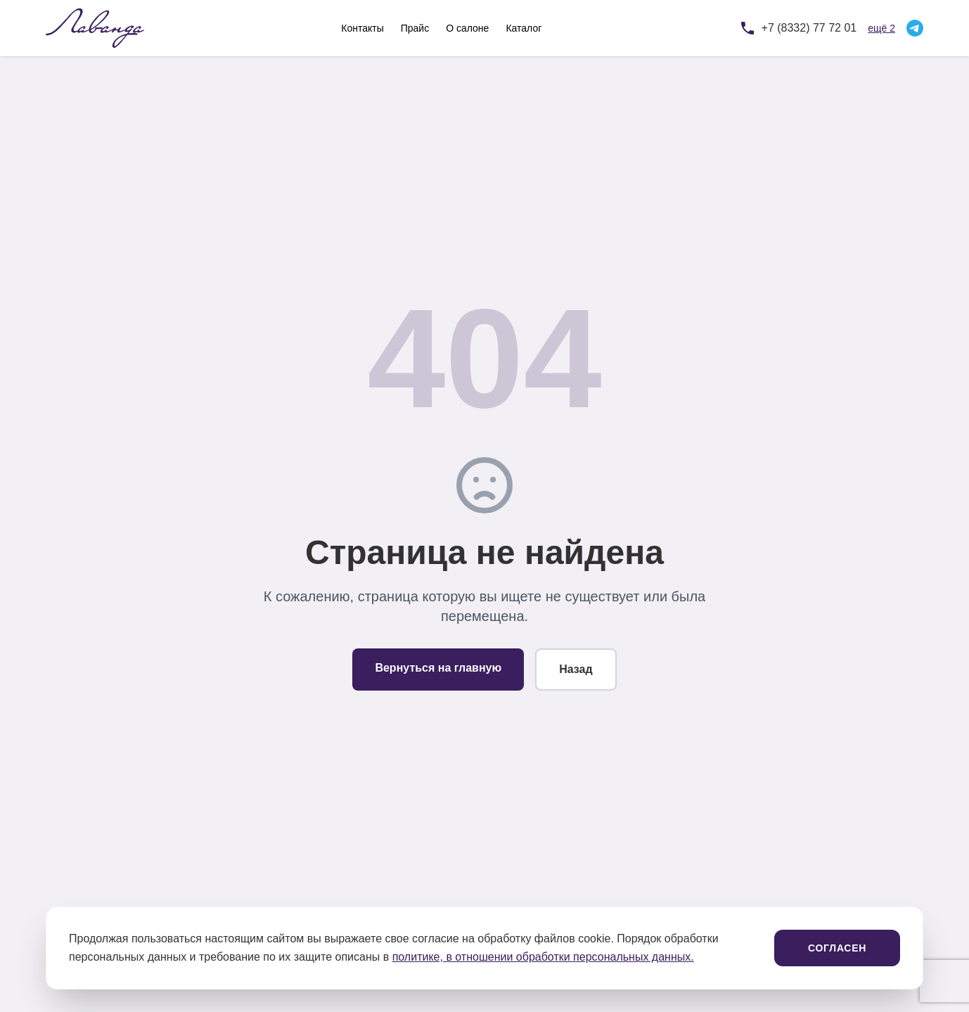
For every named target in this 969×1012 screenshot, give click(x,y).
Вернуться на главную (438, 668)
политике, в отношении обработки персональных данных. (543, 957)
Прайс (415, 28)
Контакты (362, 28)
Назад (575, 669)
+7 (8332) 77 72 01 (809, 28)
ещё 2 (881, 28)
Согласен (837, 948)
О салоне (467, 28)
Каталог (523, 28)
